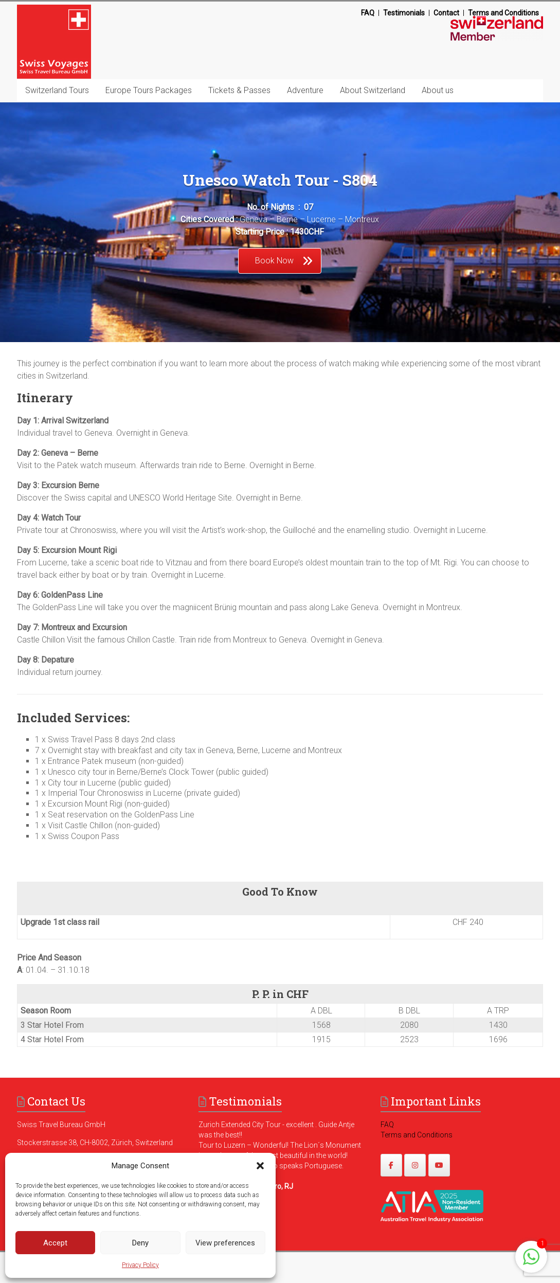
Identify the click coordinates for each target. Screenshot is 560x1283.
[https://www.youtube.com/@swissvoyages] (439, 1165)
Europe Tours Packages (148, 90)
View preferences (225, 1243)
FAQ (367, 13)
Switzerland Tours (57, 90)
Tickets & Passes (239, 90)
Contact (446, 13)
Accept (55, 1243)
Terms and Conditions (503, 13)
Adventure (305, 90)
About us (438, 90)
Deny (140, 1243)
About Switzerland (372, 90)
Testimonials (404, 13)
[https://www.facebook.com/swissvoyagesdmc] (391, 1165)
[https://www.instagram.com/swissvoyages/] (415, 1165)
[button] (260, 1166)
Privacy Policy (140, 1265)
